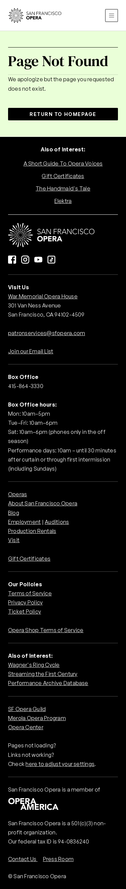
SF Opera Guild (27, 709)
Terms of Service (30, 593)
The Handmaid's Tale (63, 188)
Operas (17, 494)
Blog (13, 512)
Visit (13, 540)
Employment (24, 521)
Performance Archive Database (48, 683)
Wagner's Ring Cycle (34, 664)
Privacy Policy (25, 602)
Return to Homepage (63, 114)
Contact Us (23, 859)
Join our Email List (30, 351)
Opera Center (25, 727)
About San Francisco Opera (42, 503)
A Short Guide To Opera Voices (63, 163)
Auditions (57, 521)
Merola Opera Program (37, 718)
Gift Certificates (63, 176)
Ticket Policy (24, 611)
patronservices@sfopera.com (46, 333)
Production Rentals (32, 531)
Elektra (63, 201)
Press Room (58, 859)
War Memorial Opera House (43, 296)
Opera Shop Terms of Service (45, 630)
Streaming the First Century (42, 674)
